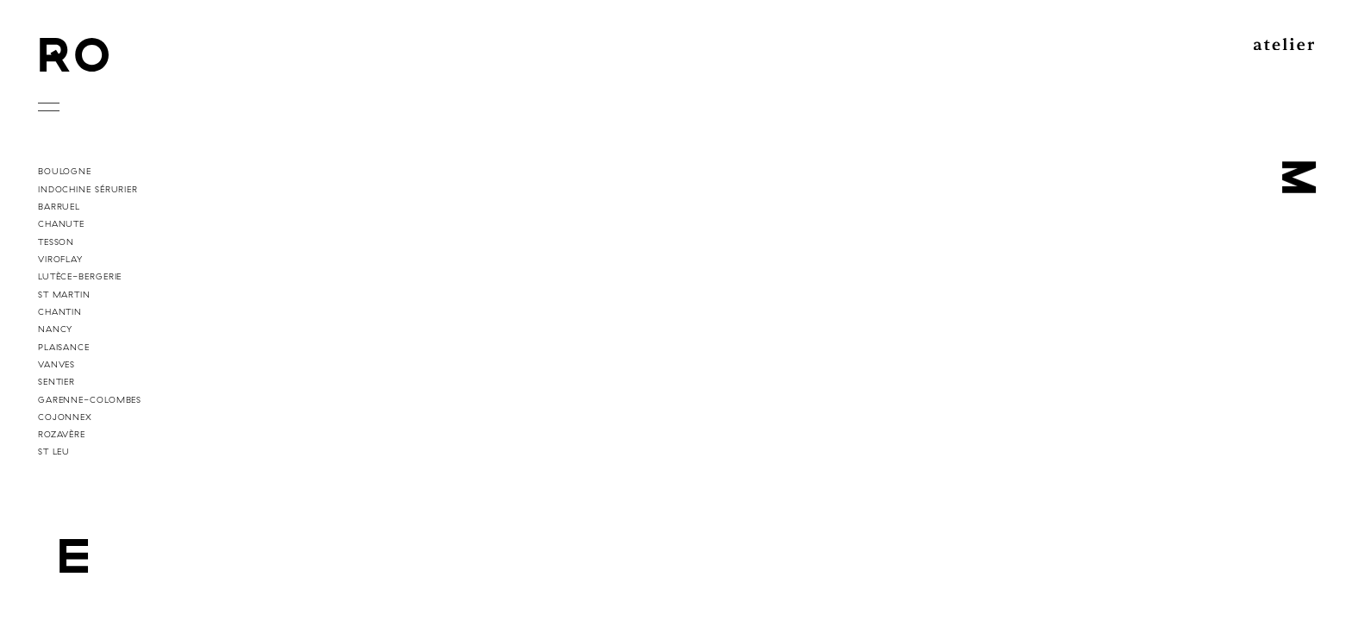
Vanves (56, 364)
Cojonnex (65, 416)
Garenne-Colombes (89, 399)
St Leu (54, 451)
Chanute (61, 223)
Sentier (56, 381)
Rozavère (61, 434)
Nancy (55, 328)
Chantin (60, 311)
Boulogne (64, 171)
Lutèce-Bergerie (80, 276)
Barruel (59, 206)
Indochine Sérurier (88, 189)
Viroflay (60, 259)
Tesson (56, 241)
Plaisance (64, 347)
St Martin (64, 294)
